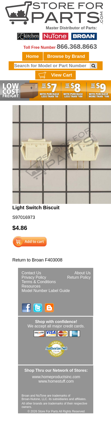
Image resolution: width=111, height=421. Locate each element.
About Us (82, 273)
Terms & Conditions (39, 282)
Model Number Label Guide (46, 291)
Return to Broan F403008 (37, 260)
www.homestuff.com (56, 381)
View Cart (54, 75)
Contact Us (31, 273)
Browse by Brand (66, 56)
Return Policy (79, 277)
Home (32, 56)
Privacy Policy (34, 277)
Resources (31, 286)
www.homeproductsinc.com (56, 377)
